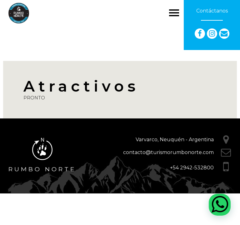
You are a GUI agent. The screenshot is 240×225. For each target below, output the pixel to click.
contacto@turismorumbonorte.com (168, 152)
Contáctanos (212, 11)
